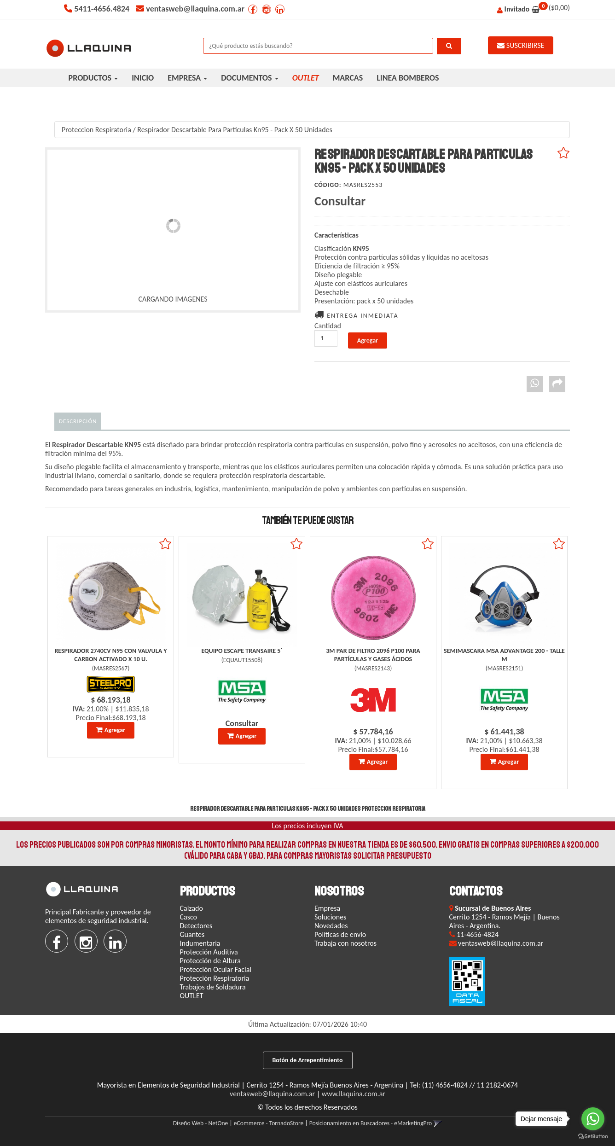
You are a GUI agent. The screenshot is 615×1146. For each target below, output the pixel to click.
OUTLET (191, 995)
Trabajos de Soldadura (213, 987)
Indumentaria (200, 943)
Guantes (192, 934)
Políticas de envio (340, 934)
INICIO (143, 78)
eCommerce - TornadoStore (268, 1123)
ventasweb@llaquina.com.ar (272, 1093)
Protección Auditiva (209, 952)
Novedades (331, 925)
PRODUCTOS (93, 78)
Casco (188, 917)
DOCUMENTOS (249, 78)
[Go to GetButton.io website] (593, 1137)
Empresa (327, 908)
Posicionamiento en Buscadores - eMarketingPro (370, 1123)
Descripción (78, 421)
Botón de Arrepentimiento (308, 1060)
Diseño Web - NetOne (200, 1123)
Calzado (191, 908)
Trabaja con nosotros (345, 943)
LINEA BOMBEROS (408, 78)
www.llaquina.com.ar (353, 1093)
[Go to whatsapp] (592, 1118)
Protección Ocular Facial (216, 969)
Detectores (196, 925)
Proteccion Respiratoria (96, 129)
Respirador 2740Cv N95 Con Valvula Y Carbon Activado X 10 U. (110, 655)
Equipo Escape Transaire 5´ (241, 651)
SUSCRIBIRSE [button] (520, 45)
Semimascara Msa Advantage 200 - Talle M (504, 655)
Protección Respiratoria (214, 978)
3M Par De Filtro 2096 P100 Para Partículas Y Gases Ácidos (373, 655)
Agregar (114, 730)
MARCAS (348, 78)
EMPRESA (187, 78)
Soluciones (330, 917)
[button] (437, 1123)
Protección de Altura (210, 960)
